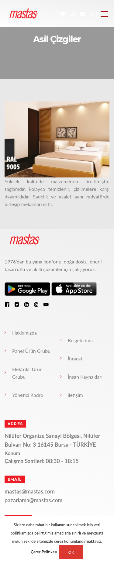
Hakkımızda (24, 332)
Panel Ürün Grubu (31, 351)
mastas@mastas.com (30, 491)
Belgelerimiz (81, 340)
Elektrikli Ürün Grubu (27, 373)
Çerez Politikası (44, 552)
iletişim (75, 395)
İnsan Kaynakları (85, 377)
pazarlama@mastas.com (34, 500)
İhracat (75, 358)
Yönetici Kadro (27, 395)
